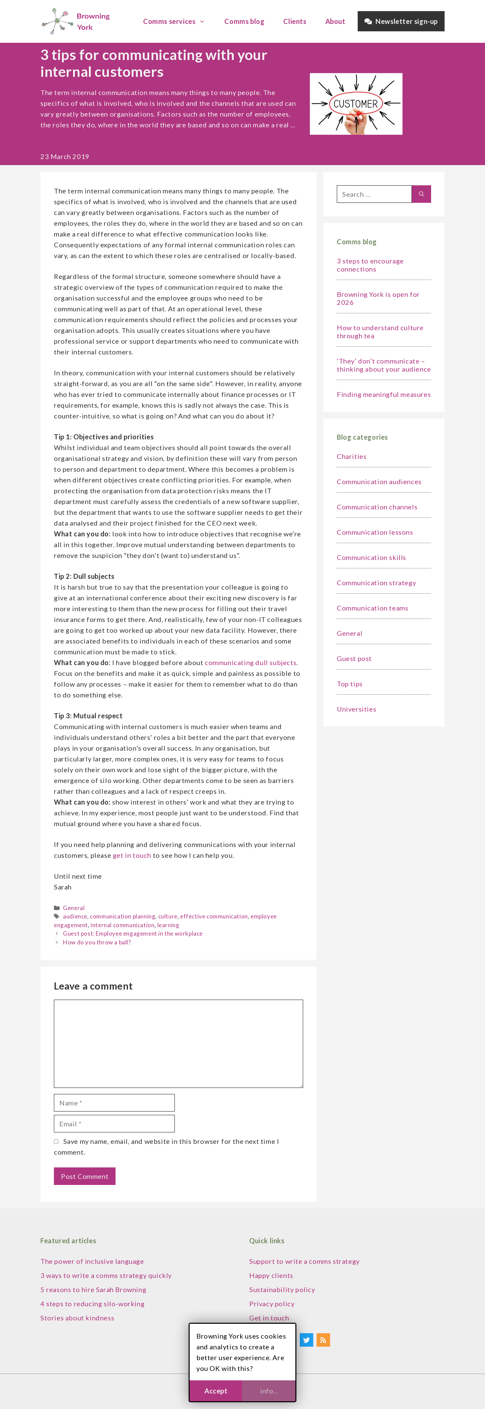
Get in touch (269, 1318)
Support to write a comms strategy (304, 1261)
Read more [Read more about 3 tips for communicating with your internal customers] (57, 135)
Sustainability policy (282, 1289)
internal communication (122, 925)
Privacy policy (271, 1304)
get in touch (132, 855)
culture (167, 916)
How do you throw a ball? (97, 942)
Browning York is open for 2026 (378, 298)
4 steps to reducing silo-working (92, 1304)
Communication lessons (375, 532)
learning (168, 925)
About (335, 21)
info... (269, 1391)
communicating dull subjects (250, 662)
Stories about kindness (77, 1318)
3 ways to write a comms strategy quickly (106, 1275)
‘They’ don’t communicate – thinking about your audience (384, 365)
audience (75, 916)
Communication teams (372, 608)
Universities (356, 709)
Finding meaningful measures (384, 394)
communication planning (122, 916)
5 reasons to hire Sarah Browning (93, 1289)
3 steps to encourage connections (370, 265)
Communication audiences (379, 481)
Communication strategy (376, 582)
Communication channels (377, 507)
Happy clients (271, 1275)
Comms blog (244, 21)
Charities (351, 456)
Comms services (177, 21)
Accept (216, 1391)
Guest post (354, 658)
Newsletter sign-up (401, 21)
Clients (294, 21)
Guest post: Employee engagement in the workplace (133, 933)
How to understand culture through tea (380, 331)
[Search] (421, 194)
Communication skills (371, 557)
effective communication (214, 916)
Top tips (350, 684)
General (74, 907)
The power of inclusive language (92, 1261)
